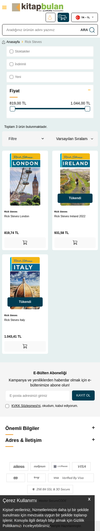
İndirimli (18, 64)
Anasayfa (11, 42)
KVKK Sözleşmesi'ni (25, 406)
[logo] (37, 7)
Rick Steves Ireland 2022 (70, 216)
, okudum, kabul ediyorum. (41, 406)
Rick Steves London (16, 216)
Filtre (26, 139)
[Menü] (4, 7)
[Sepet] (63, 17)
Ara (88, 30)
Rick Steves (10, 211)
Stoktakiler (20, 51)
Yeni (15, 77)
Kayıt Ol (83, 395)
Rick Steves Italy (14, 319)
